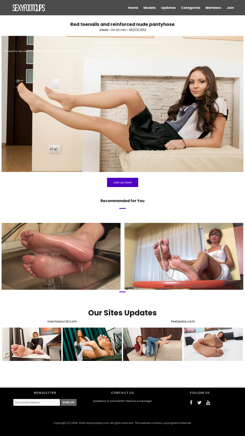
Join (230, 7)
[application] (122, 104)
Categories (190, 7)
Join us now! (122, 182)
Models (149, 7)
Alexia (103, 30)
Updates (168, 7)
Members (213, 7)
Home (133, 7)
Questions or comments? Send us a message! (122, 401)
